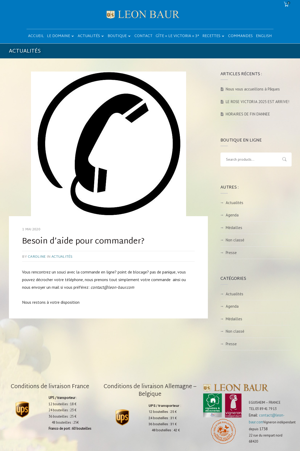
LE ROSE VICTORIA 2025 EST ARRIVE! (257, 101)
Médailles (234, 227)
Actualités (62, 257)
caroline (37, 257)
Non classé (235, 239)
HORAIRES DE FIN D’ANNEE (248, 114)
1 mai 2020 (31, 229)
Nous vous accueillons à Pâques (253, 89)
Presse (231, 252)
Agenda (232, 214)
